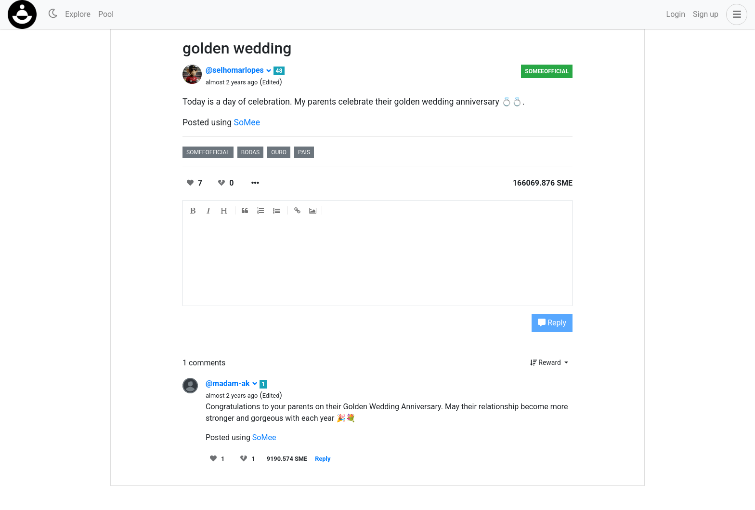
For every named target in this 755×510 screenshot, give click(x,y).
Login (675, 14)
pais (304, 152)
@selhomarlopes (239, 70)
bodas (250, 152)
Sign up (705, 14)
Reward (546, 362)
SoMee (247, 122)
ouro (278, 152)
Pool (106, 14)
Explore (78, 14)
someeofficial (547, 71)
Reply (552, 322)
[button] (734, 14)
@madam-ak (232, 383)
